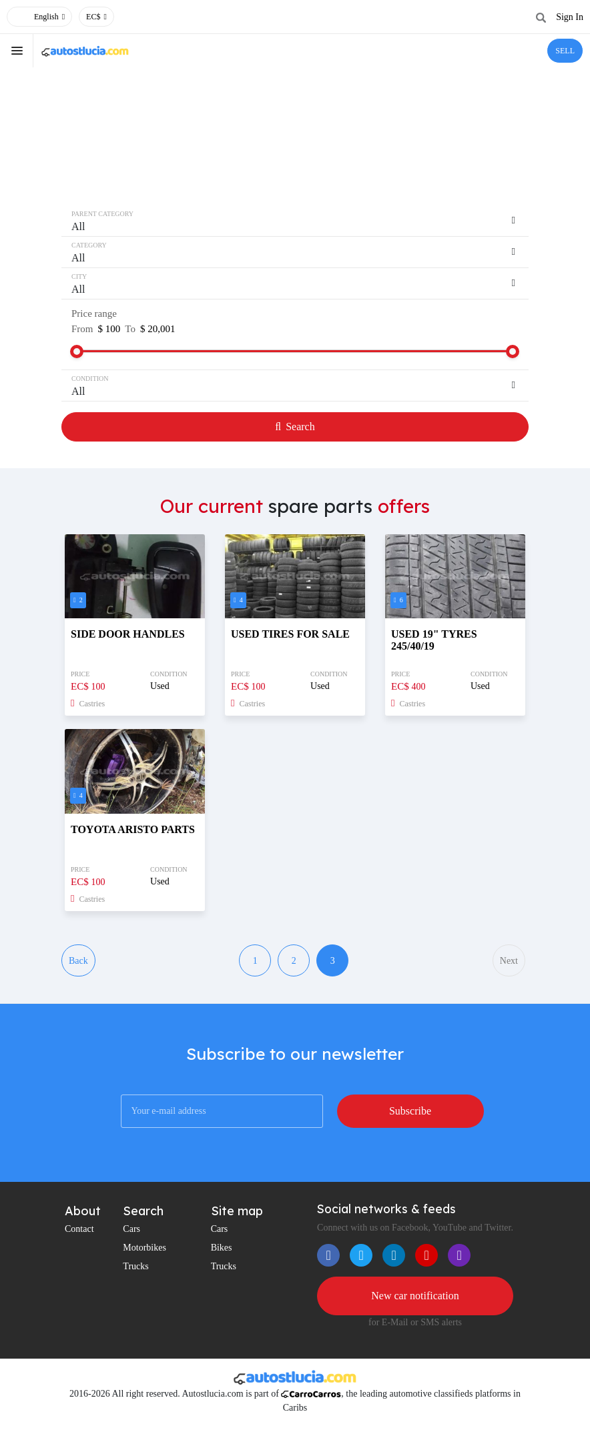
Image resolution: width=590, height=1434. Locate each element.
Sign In (569, 17)
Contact (79, 1229)
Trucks (135, 1266)
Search (294, 426)
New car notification (415, 1295)
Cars (131, 1229)
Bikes (221, 1248)
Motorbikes (144, 1248)
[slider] (76, 351)
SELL (565, 50)
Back (78, 961)
